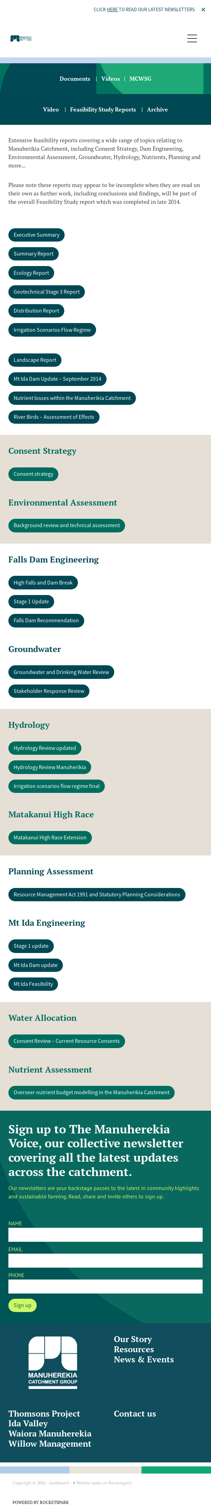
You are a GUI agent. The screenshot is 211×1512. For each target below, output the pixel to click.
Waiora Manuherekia (50, 1433)
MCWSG (140, 78)
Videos (110, 78)
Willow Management (50, 1443)
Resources (134, 1349)
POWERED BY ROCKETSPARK (41, 1502)
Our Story (133, 1339)
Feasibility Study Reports (103, 109)
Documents (75, 78)
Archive (157, 109)
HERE (112, 9)
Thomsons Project (44, 1413)
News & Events (144, 1359)
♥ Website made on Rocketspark (102, 1482)
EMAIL (15, 1249)
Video (51, 109)
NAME (15, 1223)
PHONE (16, 1275)
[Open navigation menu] (192, 38)
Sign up (22, 1305)
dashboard (59, 1482)
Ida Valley (28, 1423)
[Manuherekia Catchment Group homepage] (97, 38)
